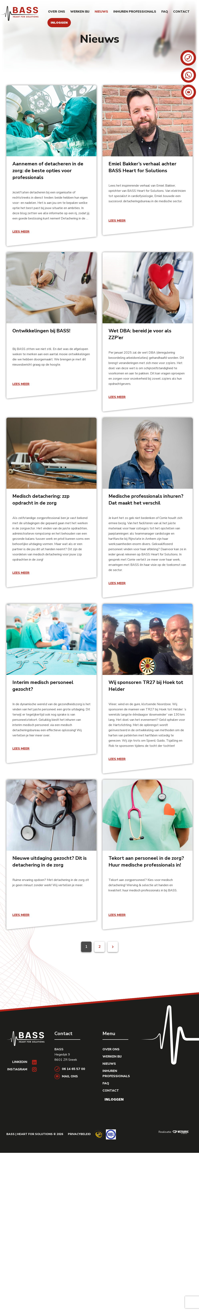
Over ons (56, 11)
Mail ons (66, 1076)
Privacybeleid (79, 1134)
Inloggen (59, 22)
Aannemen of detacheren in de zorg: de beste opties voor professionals (47, 171)
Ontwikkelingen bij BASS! (41, 331)
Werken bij (79, 11)
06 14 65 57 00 (69, 1069)
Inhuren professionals (134, 11)
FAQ (164, 11)
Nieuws (101, 11)
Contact (181, 11)
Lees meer (20, 231)
